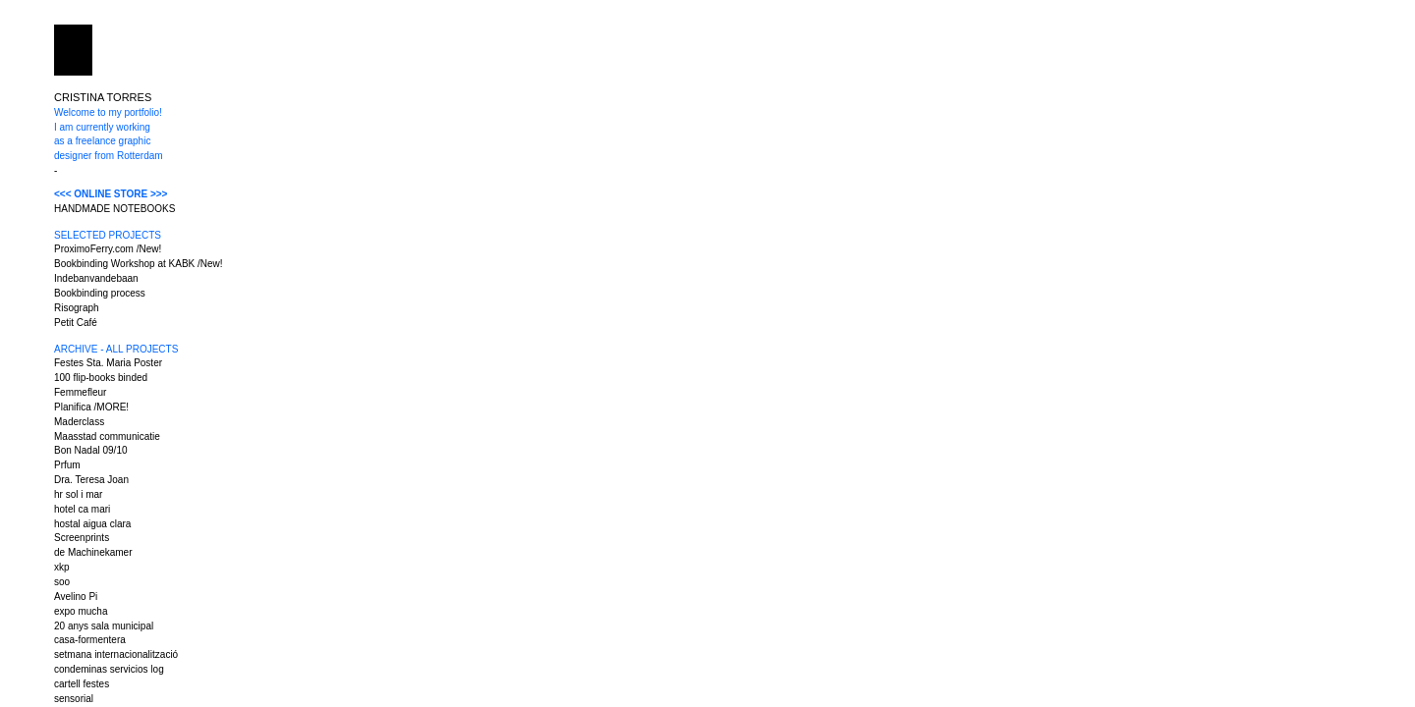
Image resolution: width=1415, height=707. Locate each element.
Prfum (67, 465)
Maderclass (79, 421)
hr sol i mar (78, 494)
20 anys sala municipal (103, 626)
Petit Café (75, 322)
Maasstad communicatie (107, 436)
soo (62, 581)
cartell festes (81, 684)
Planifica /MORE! (91, 407)
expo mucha (80, 611)
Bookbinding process (99, 293)
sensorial (73, 698)
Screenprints (81, 537)
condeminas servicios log (109, 669)
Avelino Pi (75, 596)
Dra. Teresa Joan (91, 479)
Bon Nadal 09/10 (91, 450)
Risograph (76, 307)
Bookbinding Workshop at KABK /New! (138, 263)
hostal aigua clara (92, 523)
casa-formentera (90, 639)
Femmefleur (80, 392)
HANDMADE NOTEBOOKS (114, 208)
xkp (62, 567)
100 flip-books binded (100, 377)
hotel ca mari (82, 509)
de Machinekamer (93, 552)
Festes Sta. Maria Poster (108, 362)
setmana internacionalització (116, 654)
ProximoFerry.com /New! (107, 249)
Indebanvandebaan (96, 278)
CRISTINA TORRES (102, 97)
